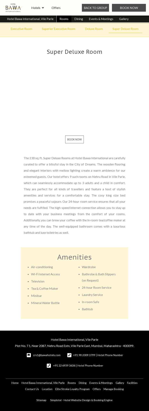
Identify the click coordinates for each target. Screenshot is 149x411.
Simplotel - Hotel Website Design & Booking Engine (81, 400)
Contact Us (32, 389)
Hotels (37, 8)
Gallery (124, 19)
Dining (78, 19)
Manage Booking (114, 389)
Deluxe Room (94, 28)
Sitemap (41, 400)
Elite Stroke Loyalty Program (72, 389)
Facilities (132, 382)
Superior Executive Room (58, 28)
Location (47, 389)
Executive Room (21, 28)
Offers (56, 8)
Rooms (64, 19)
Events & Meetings (101, 19)
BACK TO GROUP (95, 8)
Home (15, 382)
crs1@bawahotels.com (47, 355)
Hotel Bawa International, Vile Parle (30, 19)
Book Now (129, 8)
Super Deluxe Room (126, 28)
